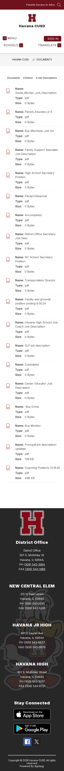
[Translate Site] (49, 45)
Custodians (32, 364)
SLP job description (37, 345)
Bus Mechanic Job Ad (39, 131)
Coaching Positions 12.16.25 (42, 467)
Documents (44, 59)
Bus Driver (32, 406)
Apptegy (39, 766)
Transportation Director (40, 280)
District (29, 77)
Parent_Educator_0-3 (38, 112)
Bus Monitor (33, 425)
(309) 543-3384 (34, 564)
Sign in (52, 38)
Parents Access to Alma (40, 4)
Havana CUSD (20, 59)
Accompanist (33, 215)
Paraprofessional (36, 196)
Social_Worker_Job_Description (35, 93)
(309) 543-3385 (35, 569)
